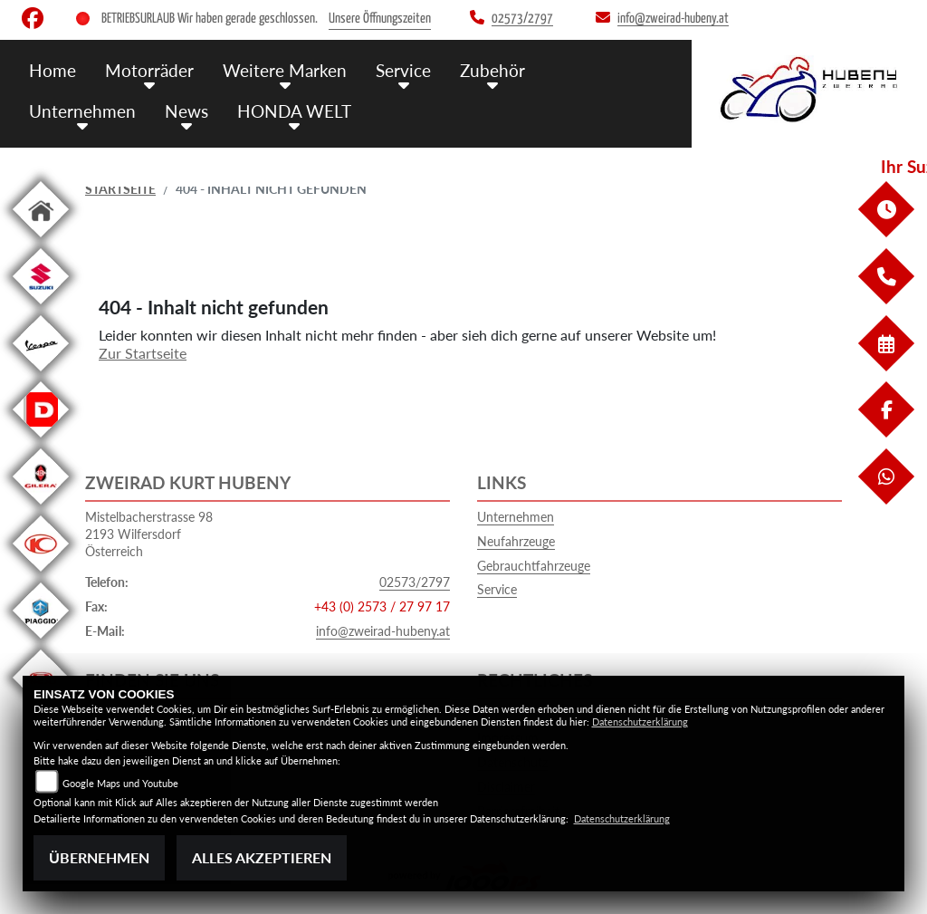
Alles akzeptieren (261, 857)
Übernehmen (99, 857)
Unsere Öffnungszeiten (380, 18)
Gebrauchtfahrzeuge (533, 565)
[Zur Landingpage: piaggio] (41, 641)
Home (52, 70)
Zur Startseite (142, 352)
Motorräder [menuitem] (149, 70)
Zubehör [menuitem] (492, 70)
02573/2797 (414, 582)
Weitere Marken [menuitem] (285, 70)
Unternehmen (515, 516)
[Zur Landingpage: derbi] (41, 440)
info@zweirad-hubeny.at (383, 631)
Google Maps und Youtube (120, 783)
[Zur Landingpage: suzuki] (41, 307)
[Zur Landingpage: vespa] (41, 374)
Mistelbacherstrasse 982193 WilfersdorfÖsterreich (149, 533)
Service (497, 589)
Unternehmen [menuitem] (82, 111)
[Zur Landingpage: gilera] (41, 507)
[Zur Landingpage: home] (41, 240)
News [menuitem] (186, 111)
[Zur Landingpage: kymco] (41, 574)
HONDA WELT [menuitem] (294, 111)
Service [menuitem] (403, 70)
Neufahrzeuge (516, 541)
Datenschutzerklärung (640, 721)
